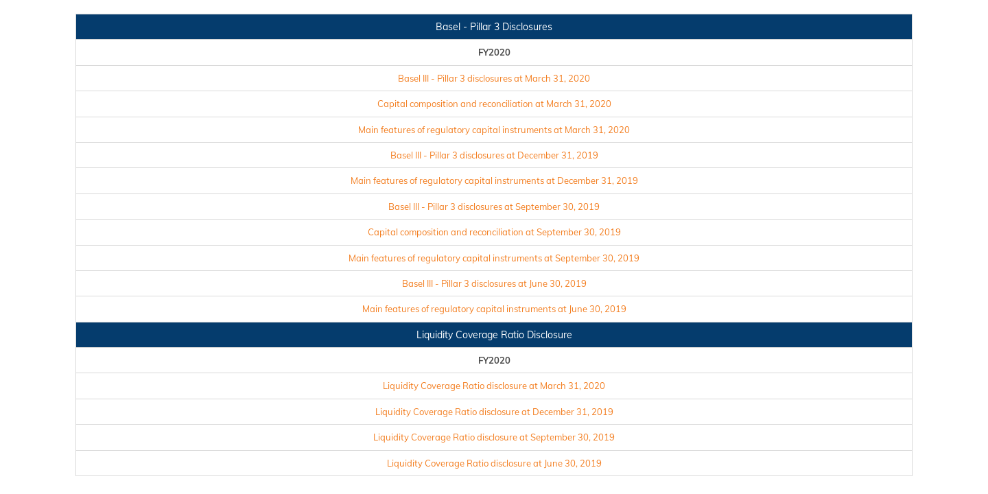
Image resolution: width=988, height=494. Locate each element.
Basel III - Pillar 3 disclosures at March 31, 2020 (494, 78)
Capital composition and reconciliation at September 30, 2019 (494, 231)
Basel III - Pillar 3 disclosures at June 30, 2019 (494, 283)
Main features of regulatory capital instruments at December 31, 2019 (494, 180)
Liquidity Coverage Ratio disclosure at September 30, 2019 (494, 437)
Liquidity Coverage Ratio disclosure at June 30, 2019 (494, 463)
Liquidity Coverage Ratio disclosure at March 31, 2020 (494, 385)
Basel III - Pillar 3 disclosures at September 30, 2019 (494, 206)
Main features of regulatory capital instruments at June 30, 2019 (494, 308)
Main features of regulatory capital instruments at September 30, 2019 (494, 257)
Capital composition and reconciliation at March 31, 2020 (494, 103)
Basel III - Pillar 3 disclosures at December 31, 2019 (494, 155)
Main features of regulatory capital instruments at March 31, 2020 (494, 129)
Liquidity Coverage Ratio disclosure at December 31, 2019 (494, 411)
